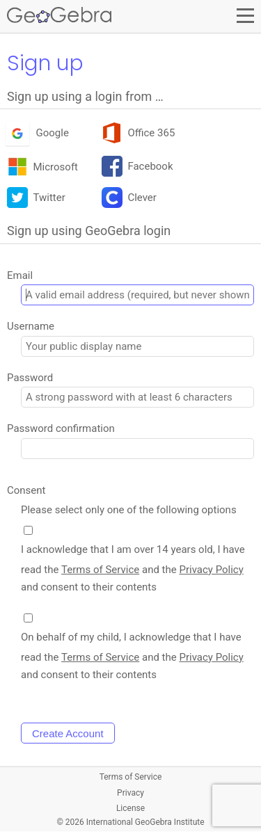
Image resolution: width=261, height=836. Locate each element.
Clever (129, 198)
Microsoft (42, 168)
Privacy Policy (211, 569)
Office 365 (138, 133)
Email (20, 275)
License (130, 808)
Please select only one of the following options (129, 510)
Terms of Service (100, 569)
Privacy (130, 793)
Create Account (68, 733)
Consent (26, 490)
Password (30, 377)
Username (30, 326)
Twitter (36, 198)
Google (38, 133)
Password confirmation (61, 428)
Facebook (137, 167)
